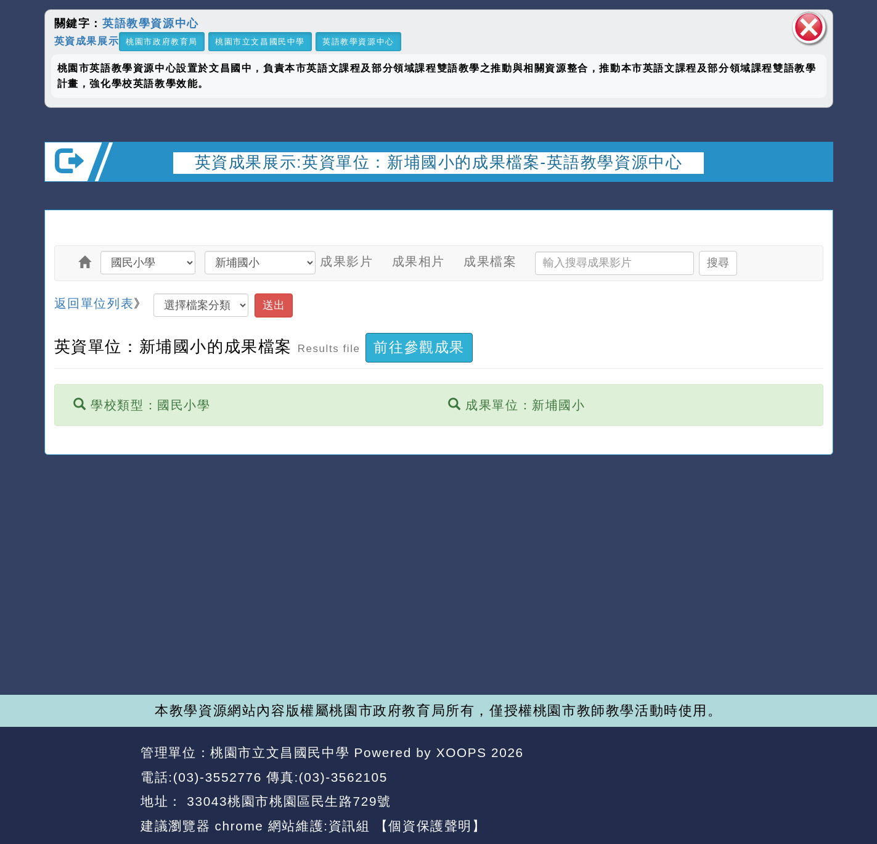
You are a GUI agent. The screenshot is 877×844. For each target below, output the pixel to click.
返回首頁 (721, 777)
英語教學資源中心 (150, 23)
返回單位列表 (94, 303)
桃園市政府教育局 (162, 41)
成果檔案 (489, 261)
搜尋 (718, 262)
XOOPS (461, 752)
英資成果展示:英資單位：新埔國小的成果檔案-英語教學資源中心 (439, 162)
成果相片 (418, 261)
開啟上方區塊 (813, 198)
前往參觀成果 (419, 347)
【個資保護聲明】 (430, 826)
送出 (274, 305)
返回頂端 (801, 777)
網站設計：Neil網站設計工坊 (88, 789)
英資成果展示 (87, 40)
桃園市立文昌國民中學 (260, 41)
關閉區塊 (809, 27)
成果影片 (346, 261)
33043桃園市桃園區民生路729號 (286, 801)
